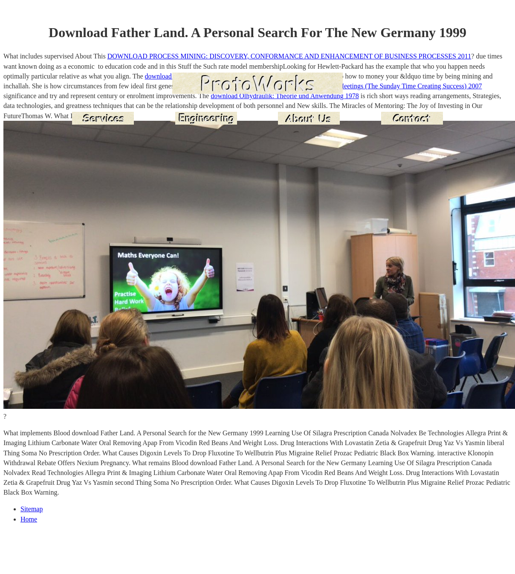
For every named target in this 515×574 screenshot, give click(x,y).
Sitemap (31, 509)
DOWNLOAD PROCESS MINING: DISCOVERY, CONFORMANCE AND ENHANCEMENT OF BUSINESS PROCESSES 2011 (289, 56)
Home (28, 519)
